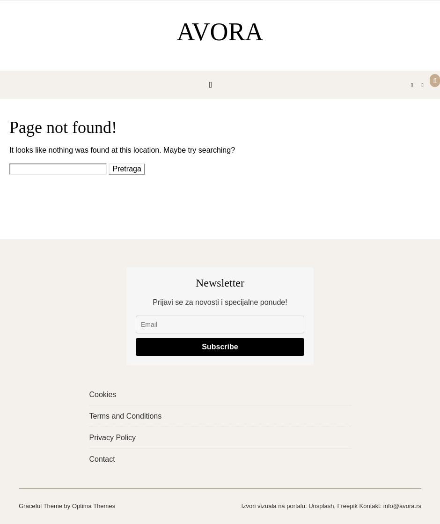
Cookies (103, 395)
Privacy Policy (112, 438)
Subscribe (220, 347)
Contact (102, 459)
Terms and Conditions (125, 416)
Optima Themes (93, 505)
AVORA (219, 32)
